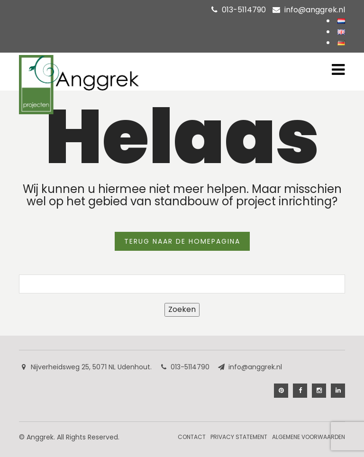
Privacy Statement (238, 437)
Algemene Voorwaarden (308, 437)
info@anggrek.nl (314, 9)
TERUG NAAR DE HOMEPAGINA (182, 241)
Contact (192, 437)
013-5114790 (244, 9)
